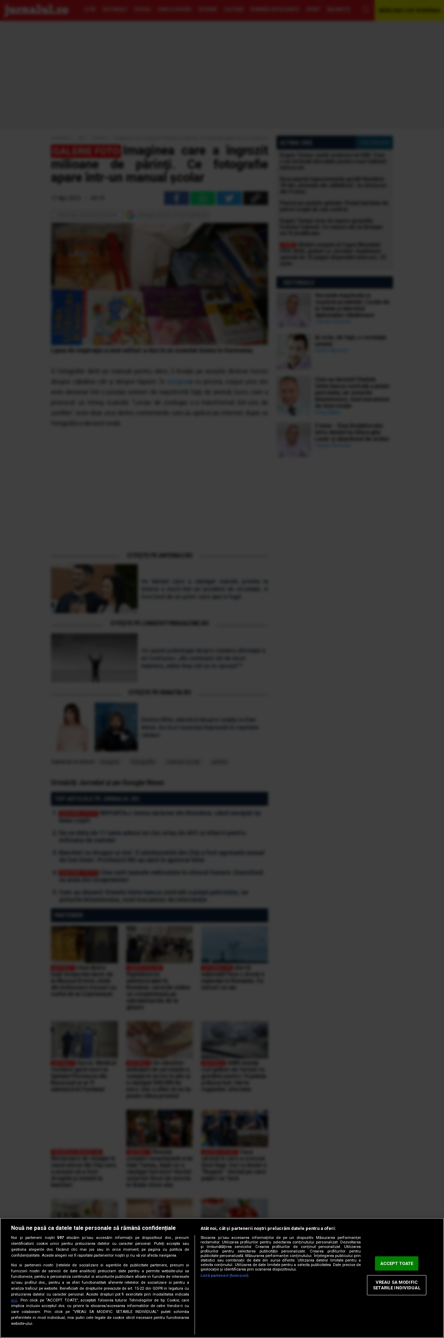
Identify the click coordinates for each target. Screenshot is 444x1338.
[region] (222, 1278)
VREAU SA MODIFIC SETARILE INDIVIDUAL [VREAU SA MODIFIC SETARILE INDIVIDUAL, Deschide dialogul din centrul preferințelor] (396, 1285)
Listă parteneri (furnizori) (224, 1275)
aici (14, 1300)
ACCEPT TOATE (396, 1263)
